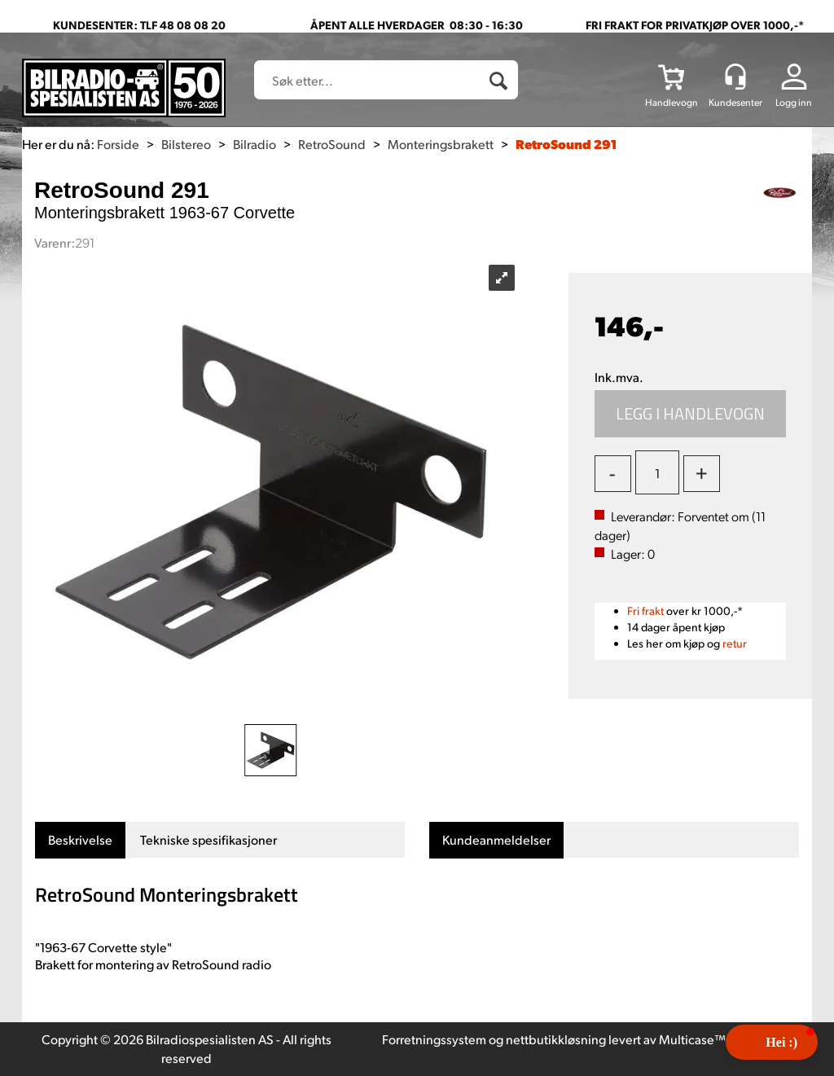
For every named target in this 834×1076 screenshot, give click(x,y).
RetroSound (332, 143)
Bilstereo (186, 143)
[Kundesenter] (735, 77)
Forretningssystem (434, 1038)
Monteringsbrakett (441, 143)
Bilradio (254, 143)
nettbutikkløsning (556, 1038)
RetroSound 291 (566, 143)
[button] (772, 1042)
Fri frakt (645, 610)
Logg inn (793, 102)
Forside (118, 143)
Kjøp (691, 413)
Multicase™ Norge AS (720, 1038)
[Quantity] (657, 472)
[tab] (80, 840)
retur (734, 643)
